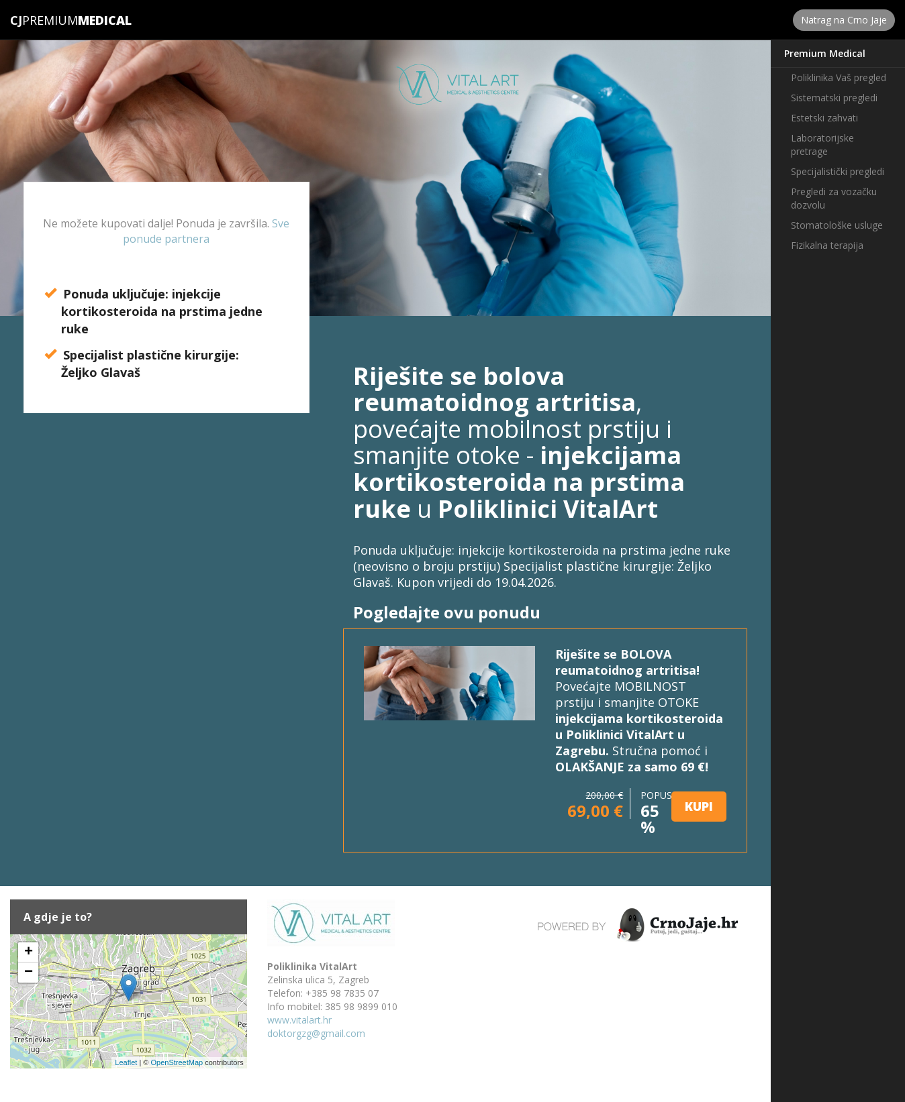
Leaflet (126, 1062)
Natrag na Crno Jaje (844, 19)
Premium (44, 20)
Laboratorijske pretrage (822, 144)
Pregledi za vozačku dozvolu (834, 198)
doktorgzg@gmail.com (316, 1033)
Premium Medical (824, 53)
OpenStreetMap (176, 1062)
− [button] (28, 972)
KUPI (699, 806)
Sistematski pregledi (834, 97)
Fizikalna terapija (827, 245)
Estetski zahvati (824, 117)
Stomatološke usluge (837, 225)
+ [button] (28, 952)
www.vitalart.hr (299, 1019)
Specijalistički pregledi (837, 171)
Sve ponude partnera (206, 231)
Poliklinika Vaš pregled (838, 77)
